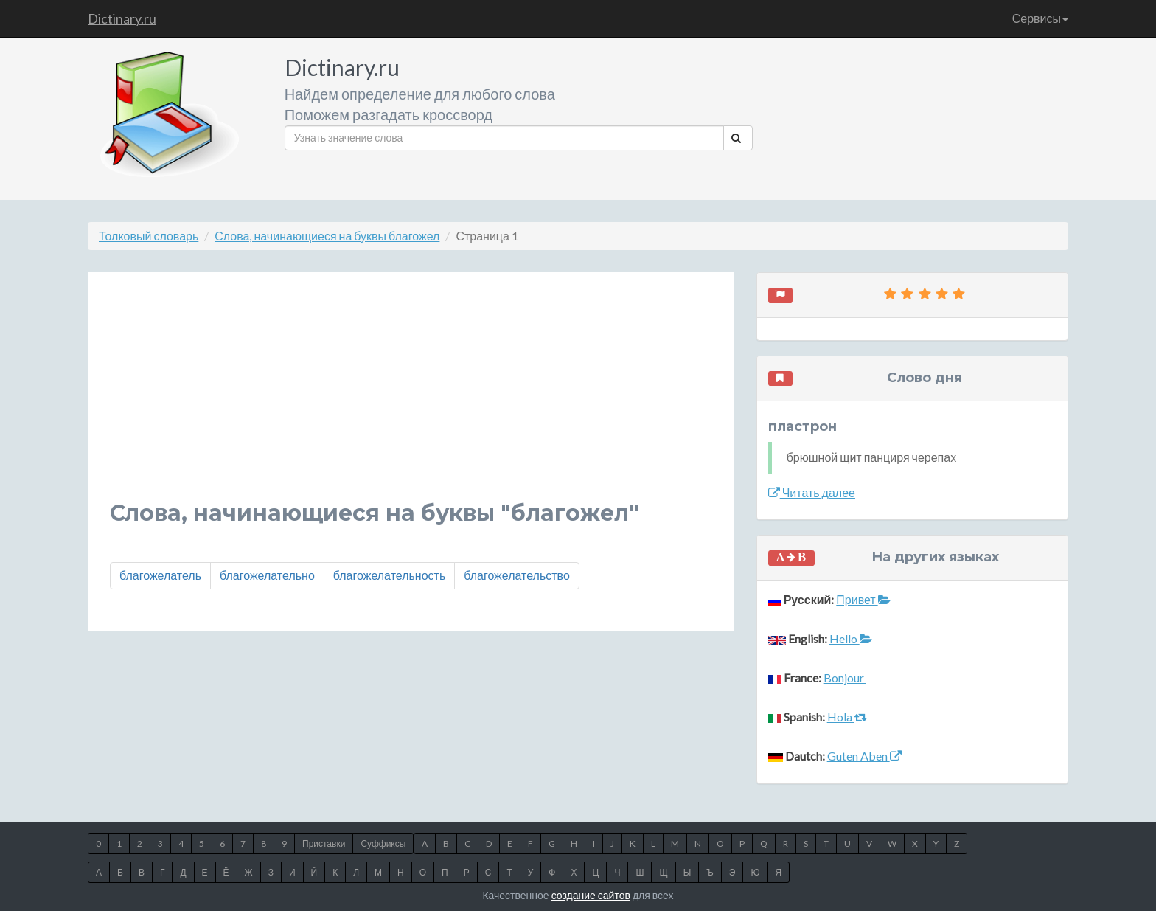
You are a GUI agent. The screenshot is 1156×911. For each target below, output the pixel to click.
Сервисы (1040, 18)
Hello (850, 638)
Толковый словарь (148, 236)
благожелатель (160, 575)
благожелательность (389, 575)
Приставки (323, 843)
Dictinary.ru (122, 18)
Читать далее (811, 492)
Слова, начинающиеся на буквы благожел (327, 236)
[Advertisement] (411, 397)
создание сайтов (590, 895)
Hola (847, 717)
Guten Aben (864, 756)
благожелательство (517, 575)
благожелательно (267, 575)
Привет (863, 599)
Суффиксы (383, 843)
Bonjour (845, 678)
